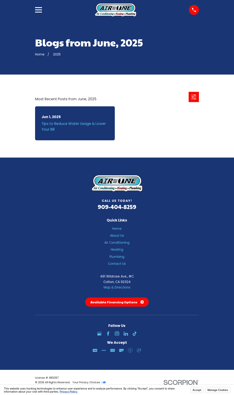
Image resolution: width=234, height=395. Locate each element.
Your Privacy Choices (89, 382)
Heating (117, 249)
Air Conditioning (116, 242)
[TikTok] (134, 333)
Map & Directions (117, 287)
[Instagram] (117, 333)
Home (117, 228)
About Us (117, 235)
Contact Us (117, 263)
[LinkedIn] (126, 333)
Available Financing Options (117, 302)
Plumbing (116, 257)
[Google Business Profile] (99, 333)
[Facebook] (108, 333)
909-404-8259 (117, 207)
